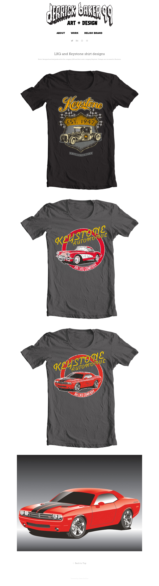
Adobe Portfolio (83, 578)
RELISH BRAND (93, 32)
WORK (74, 32)
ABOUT (61, 32)
